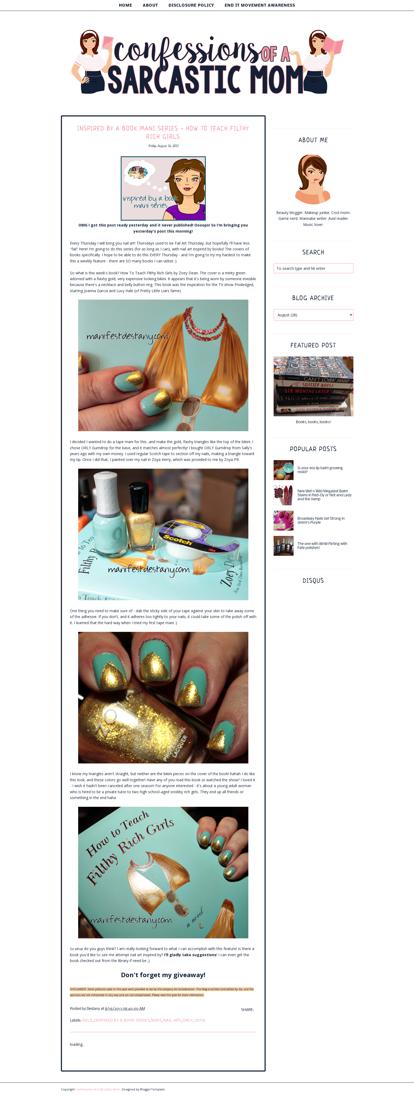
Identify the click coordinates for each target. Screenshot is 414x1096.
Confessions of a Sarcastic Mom (98, 1089)
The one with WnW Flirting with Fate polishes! (322, 546)
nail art (172, 1021)
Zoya (200, 1021)
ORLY (188, 1021)
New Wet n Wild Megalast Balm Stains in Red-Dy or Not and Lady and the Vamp (325, 495)
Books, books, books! (313, 422)
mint (156, 1021)
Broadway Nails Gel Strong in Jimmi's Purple (321, 521)
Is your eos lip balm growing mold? (320, 470)
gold (87, 1021)
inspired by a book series (122, 1021)
